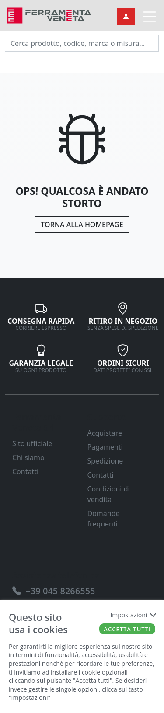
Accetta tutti (127, 629)
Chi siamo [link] (28, 457)
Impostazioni (132, 615)
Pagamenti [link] (105, 447)
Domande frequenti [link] (103, 519)
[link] (49, 15)
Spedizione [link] (105, 461)
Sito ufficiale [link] (32, 443)
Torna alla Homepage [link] (82, 224)
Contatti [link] (25, 471)
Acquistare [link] (104, 433)
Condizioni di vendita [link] (108, 494)
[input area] (82, 43)
